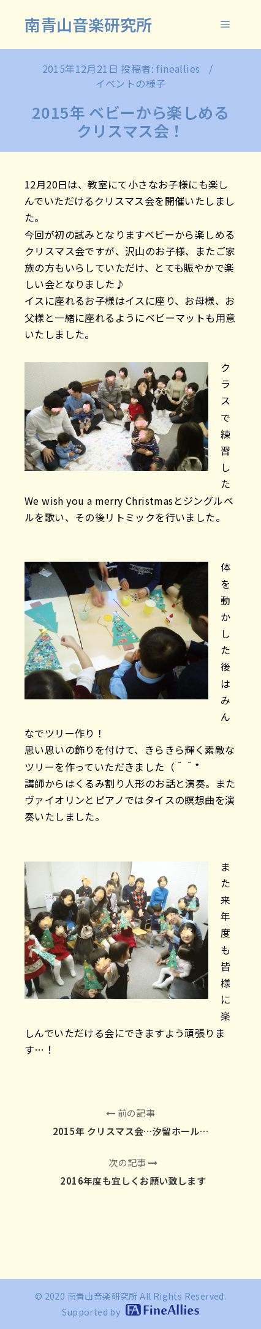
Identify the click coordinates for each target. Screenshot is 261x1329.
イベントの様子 (131, 83)
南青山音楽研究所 (88, 24)
